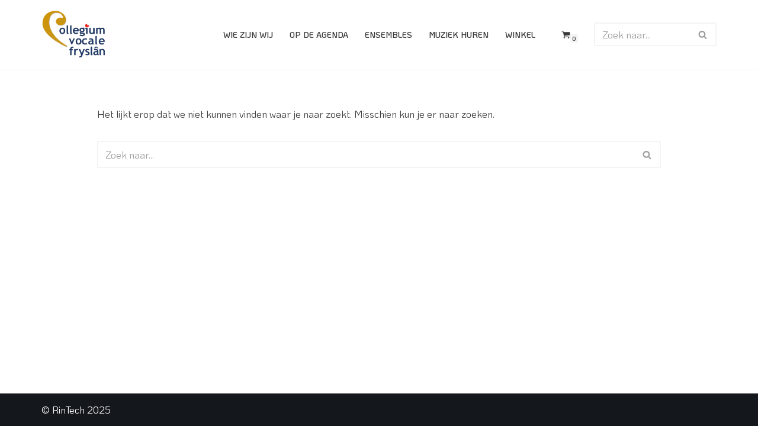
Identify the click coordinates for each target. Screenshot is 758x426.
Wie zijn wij (248, 35)
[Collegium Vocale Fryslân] (74, 35)
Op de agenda (319, 35)
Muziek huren (459, 35)
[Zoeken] (642, 34)
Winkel (520, 35)
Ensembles (388, 35)
